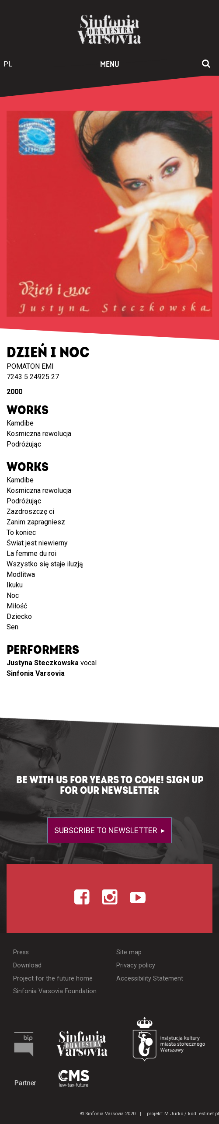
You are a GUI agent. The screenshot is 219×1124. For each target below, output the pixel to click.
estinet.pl (209, 1114)
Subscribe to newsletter (106, 830)
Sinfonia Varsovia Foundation (55, 991)
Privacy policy (135, 965)
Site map (129, 952)
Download (27, 965)
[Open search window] (206, 64)
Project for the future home (53, 978)
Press (21, 952)
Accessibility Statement (149, 978)
